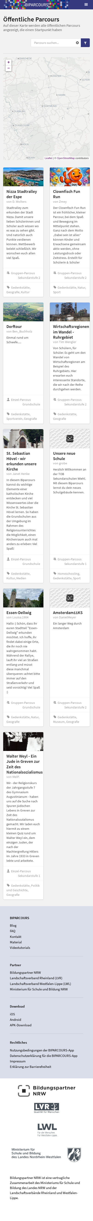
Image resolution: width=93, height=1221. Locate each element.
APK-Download (20, 1025)
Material (16, 942)
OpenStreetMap (66, 158)
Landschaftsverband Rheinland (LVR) (36, 978)
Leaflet (48, 158)
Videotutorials (20, 947)
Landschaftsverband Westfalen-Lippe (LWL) (40, 984)
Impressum (17, 1061)
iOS (12, 1014)
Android (15, 1019)
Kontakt (15, 936)
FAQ (12, 931)
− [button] (8, 68)
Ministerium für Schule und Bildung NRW (39, 989)
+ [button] (8, 62)
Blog (13, 925)
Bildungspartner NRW (25, 973)
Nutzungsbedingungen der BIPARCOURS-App (42, 1050)
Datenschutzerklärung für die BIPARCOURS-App (43, 1055)
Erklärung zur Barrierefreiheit (30, 1066)
